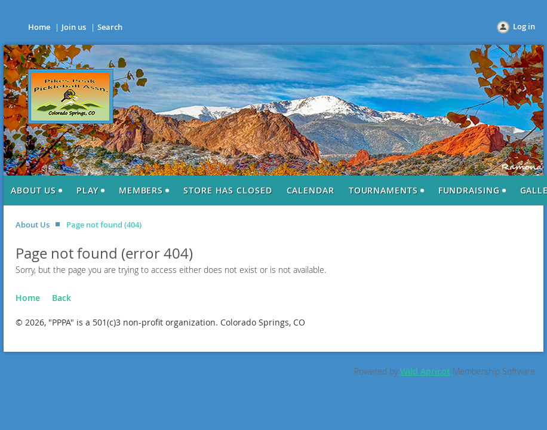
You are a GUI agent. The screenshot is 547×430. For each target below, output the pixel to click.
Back (61, 297)
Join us (74, 27)
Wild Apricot (425, 371)
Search (109, 27)
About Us (33, 224)
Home (39, 27)
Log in (524, 26)
